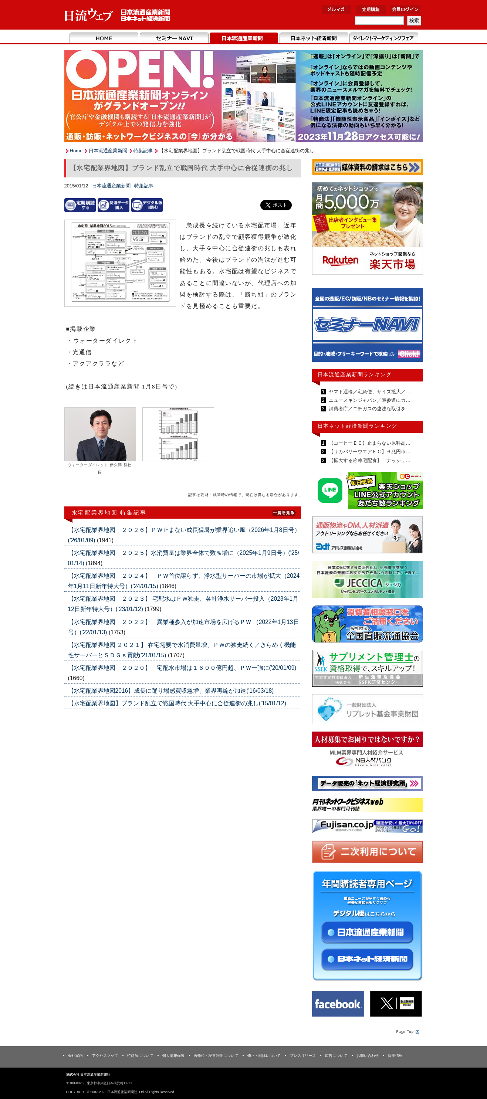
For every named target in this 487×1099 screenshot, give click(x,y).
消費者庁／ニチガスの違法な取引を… (369, 408)
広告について (336, 1056)
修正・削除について (264, 1056)
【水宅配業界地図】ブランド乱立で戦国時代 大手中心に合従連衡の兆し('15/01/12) (177, 703)
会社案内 (75, 1056)
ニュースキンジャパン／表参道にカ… (369, 400)
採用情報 (395, 1056)
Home (104, 38)
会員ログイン (405, 9)
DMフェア (383, 38)
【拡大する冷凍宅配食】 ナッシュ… (369, 460)
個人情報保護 (173, 1056)
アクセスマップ (105, 1056)
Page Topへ (407, 1031)
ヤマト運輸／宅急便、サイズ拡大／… (369, 391)
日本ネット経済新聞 (313, 38)
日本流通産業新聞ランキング (355, 374)
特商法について (140, 1056)
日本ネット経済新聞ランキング (358, 426)
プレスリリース (303, 1056)
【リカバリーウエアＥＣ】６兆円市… (369, 451)
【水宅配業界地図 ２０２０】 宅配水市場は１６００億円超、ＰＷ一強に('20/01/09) (182, 668)
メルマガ (336, 9)
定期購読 (371, 9)
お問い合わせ (367, 1056)
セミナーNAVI (174, 38)
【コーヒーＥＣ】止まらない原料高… (369, 443)
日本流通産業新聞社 (117, 15)
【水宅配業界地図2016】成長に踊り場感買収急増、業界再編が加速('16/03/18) (171, 691)
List (284, 512)
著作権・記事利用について (216, 1056)
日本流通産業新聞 (243, 38)
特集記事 (143, 150)
